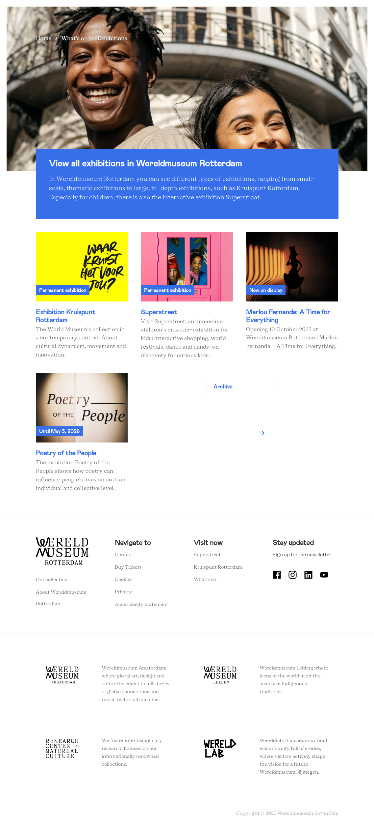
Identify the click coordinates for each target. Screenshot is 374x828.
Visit (131, 16)
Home (43, 38)
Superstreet (207, 555)
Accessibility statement (141, 604)
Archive (222, 386)
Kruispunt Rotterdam (218, 567)
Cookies (124, 579)
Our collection (51, 580)
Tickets (268, 16)
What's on (106, 16)
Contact (124, 555)
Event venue (237, 16)
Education (204, 16)
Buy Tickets (128, 567)
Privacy (123, 592)
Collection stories (164, 16)
